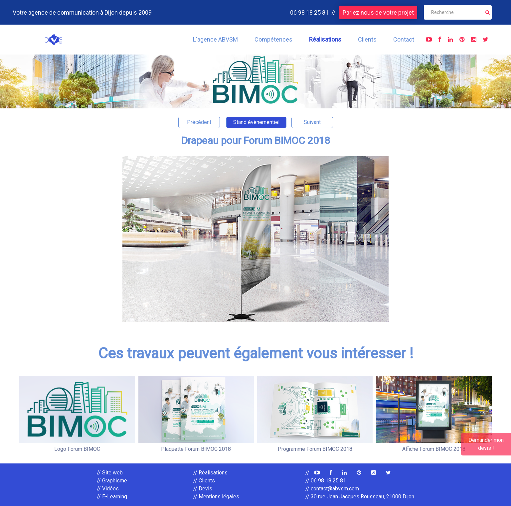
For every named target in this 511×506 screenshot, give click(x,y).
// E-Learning (112, 496)
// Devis (202, 488)
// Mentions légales (216, 496)
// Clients (204, 480)
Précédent (199, 122)
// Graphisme (112, 480)
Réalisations (325, 39)
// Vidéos (108, 488)
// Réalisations (210, 472)
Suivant (312, 122)
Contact (403, 39)
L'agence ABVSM (215, 39)
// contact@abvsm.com (332, 488)
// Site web (110, 472)
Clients (367, 39)
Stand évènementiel (256, 122)
